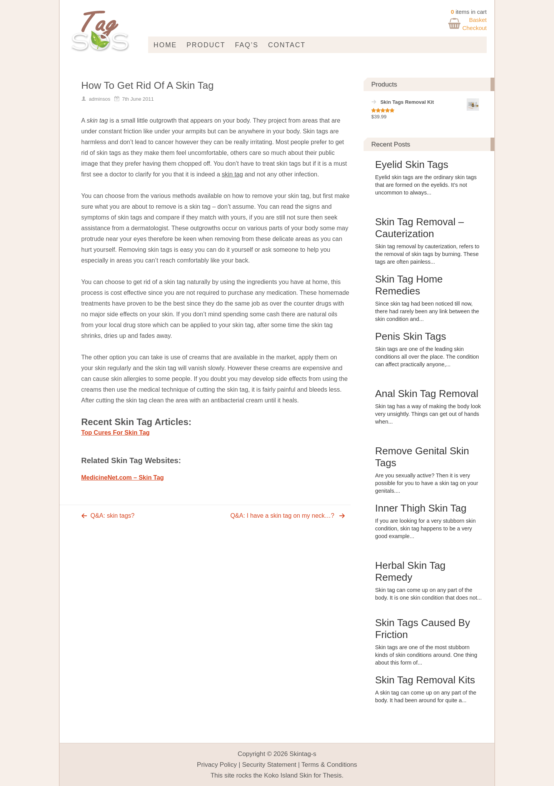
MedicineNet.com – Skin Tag (122, 477)
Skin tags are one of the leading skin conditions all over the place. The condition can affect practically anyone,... (427, 356)
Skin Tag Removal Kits (425, 680)
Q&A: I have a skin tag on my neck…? (282, 515)
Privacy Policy (217, 764)
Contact (287, 45)
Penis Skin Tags (410, 336)
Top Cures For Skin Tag (115, 432)
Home (165, 45)
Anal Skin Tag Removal (426, 393)
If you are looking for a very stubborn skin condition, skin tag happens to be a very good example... (425, 528)
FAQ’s (247, 45)
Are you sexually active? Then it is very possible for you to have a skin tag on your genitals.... (426, 483)
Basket (478, 20)
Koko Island (280, 775)
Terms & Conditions (329, 764)
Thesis (332, 775)
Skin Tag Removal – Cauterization (419, 227)
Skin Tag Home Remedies (409, 285)
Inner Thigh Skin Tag (421, 508)
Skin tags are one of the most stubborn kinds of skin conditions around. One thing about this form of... (426, 655)
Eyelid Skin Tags (411, 164)
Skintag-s (303, 754)
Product (206, 45)
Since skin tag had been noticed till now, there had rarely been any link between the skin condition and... (427, 311)
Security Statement (269, 764)
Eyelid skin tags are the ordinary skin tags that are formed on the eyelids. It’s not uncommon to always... (426, 185)
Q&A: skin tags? (112, 515)
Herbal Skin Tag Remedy (410, 571)
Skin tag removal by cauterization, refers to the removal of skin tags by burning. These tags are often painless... (427, 254)
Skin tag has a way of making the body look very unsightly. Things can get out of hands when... (428, 414)
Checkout (474, 28)
